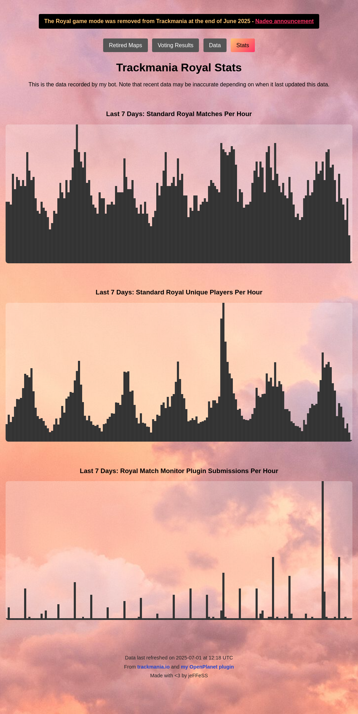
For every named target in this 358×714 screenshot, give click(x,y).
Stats (242, 45)
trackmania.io (153, 667)
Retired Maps (125, 45)
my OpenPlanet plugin (207, 667)
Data (215, 45)
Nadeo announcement (284, 21)
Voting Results (175, 45)
